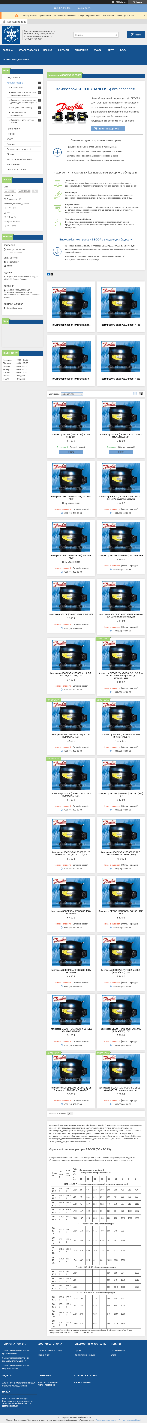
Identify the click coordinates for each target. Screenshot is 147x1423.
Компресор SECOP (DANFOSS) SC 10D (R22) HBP (121, 794)
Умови (98, 50)
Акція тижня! (13, 77)
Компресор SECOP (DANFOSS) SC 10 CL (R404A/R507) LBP (120, 1030)
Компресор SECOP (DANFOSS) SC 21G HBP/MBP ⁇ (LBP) (71, 794)
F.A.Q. (123, 50)
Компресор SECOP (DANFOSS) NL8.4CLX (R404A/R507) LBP (71, 1030)
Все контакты (84, 8)
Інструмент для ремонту (21, 107)
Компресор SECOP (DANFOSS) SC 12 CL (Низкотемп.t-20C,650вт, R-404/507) (71, 1089)
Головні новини (118, 1350)
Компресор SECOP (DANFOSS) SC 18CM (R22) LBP (71, 971)
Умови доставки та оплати (50, 1350)
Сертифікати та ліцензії (19, 149)
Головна (8, 50)
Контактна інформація (85, 1355)
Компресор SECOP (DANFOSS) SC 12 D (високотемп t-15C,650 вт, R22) (120, 853)
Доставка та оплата (17, 169)
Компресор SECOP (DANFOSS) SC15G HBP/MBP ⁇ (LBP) (71, 735)
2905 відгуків (121, 2)
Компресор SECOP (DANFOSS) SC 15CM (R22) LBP (71, 912)
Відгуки (10, 154)
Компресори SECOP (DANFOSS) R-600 (121, 379)
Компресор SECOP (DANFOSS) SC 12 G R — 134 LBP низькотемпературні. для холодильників (121, 675)
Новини (11, 133)
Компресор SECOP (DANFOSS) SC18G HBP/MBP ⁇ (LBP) (121, 735)
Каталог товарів (28, 50)
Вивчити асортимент (107, 128)
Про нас (47, 50)
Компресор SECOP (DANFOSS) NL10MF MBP (121, 555)
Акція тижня (81, 50)
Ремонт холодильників (16, 60)
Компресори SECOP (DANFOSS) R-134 (71, 325)
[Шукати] (115, 35)
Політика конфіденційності (130, 1420)
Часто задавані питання (19, 159)
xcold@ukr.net (13, 262)
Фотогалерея (13, 164)
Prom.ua (87, 1417)
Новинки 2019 (16, 87)
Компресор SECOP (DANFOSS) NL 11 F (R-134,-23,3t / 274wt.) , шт (71, 674)
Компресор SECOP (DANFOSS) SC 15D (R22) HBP (121, 912)
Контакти (63, 50)
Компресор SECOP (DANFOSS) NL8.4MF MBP (71, 556)
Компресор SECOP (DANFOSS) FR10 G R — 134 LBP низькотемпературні (120, 615)
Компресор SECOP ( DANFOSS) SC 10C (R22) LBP (71, 435)
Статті (111, 50)
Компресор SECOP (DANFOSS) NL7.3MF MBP (71, 497)
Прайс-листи (13, 128)
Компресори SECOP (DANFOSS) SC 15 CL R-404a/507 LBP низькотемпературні (121, 1089)
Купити (71, 452)
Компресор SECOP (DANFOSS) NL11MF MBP (71, 614)
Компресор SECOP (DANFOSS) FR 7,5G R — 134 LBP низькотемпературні (121, 497)
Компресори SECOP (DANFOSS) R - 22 (121, 325)
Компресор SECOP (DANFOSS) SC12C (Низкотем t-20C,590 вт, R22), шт (71, 853)
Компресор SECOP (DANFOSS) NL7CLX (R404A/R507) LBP (120, 971)
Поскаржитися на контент (106, 1420)
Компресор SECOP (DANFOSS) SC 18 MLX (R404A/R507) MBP (121, 435)
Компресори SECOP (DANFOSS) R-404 (71, 379)
